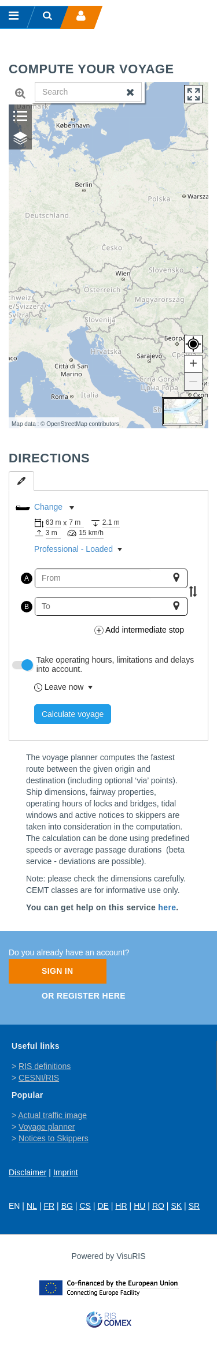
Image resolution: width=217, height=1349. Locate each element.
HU (139, 1205)
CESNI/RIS (39, 1077)
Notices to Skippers (54, 1138)
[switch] (21, 665)
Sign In (57, 971)
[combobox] (93, 578)
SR (194, 1205)
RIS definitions (45, 1066)
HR (121, 1205)
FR (48, 1205)
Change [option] (48, 506)
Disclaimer (27, 1172)
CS (84, 1205)
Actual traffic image (52, 1115)
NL (32, 1205)
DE (102, 1205)
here (167, 907)
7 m (74, 522)
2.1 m (111, 522)
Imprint (65, 1172)
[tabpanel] (108, 615)
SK (176, 1205)
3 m (51, 533)
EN (14, 1205)
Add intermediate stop (139, 630)
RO (158, 1205)
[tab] (21, 481)
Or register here (84, 995)
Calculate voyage (73, 714)
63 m (53, 522)
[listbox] (101, 508)
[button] (193, 364)
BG (67, 1205)
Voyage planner (47, 1126)
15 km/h (91, 533)
